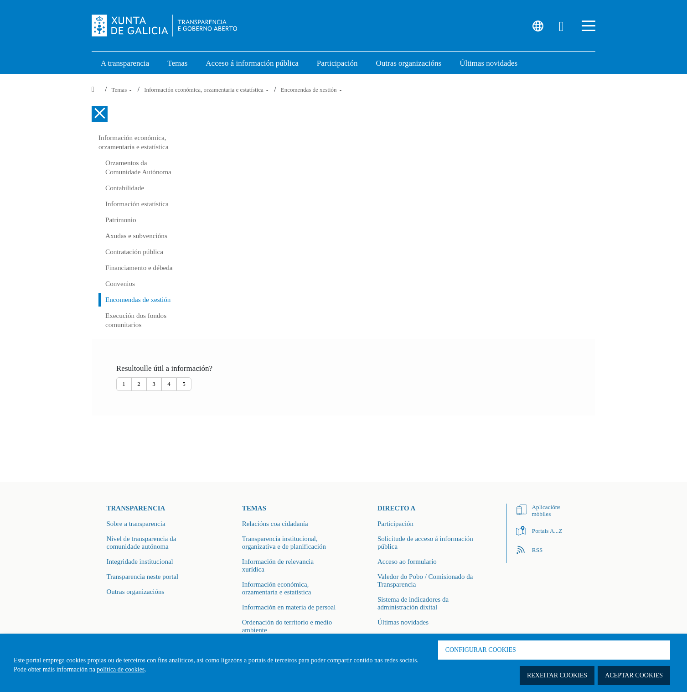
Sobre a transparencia (136, 523)
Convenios (120, 283)
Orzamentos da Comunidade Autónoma (138, 167)
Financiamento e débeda (139, 267)
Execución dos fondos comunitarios (135, 320)
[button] (588, 26)
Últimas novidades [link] (488, 63)
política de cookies (121, 669)
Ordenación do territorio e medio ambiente (287, 626)
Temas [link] (177, 63)
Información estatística (137, 204)
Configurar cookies (480, 649)
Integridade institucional (140, 561)
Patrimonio (120, 220)
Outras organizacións (136, 591)
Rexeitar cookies (557, 675)
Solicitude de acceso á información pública (425, 542)
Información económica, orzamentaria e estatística (207, 89)
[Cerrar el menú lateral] (100, 114)
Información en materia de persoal (289, 607)
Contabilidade (124, 188)
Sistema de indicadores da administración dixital (413, 603)
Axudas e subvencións (136, 235)
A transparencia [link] (125, 63)
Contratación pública (134, 251)
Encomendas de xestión (311, 89)
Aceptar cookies (634, 675)
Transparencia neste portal (143, 576)
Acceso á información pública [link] (252, 63)
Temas (122, 89)
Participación (395, 523)
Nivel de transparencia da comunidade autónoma (141, 542)
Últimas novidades (403, 622)
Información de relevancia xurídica (278, 565)
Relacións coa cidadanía (275, 523)
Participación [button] (337, 63)
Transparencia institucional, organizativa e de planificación (284, 542)
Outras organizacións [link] (409, 63)
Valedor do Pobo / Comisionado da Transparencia (425, 580)
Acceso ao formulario (407, 561)
